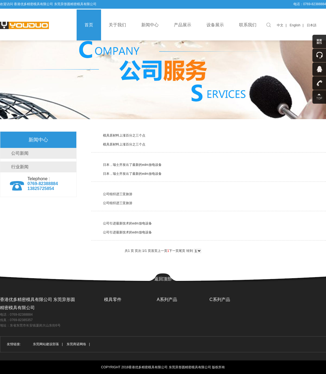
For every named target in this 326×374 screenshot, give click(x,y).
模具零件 (112, 299)
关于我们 (117, 25)
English (295, 25)
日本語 (311, 25)
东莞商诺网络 (76, 344)
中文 (280, 25)
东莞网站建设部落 (46, 344)
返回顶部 (163, 279)
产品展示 (182, 25)
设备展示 (215, 25)
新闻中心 (150, 25)
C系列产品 (219, 299)
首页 (88, 25)
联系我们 (247, 25)
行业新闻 (20, 166)
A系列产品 (167, 299)
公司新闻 (20, 153)
